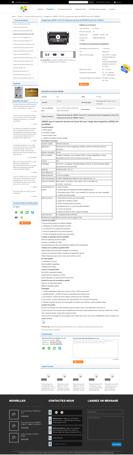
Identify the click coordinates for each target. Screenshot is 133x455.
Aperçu (40, 9)
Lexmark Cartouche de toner (21, 47)
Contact (112, 9)
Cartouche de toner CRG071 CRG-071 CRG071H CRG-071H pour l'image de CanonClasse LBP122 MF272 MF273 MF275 (32, 423)
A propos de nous (65, 9)
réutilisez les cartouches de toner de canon (90, 327)
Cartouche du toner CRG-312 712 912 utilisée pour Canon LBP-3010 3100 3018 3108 (63, 388)
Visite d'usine (80, 9)
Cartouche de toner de (20, 24)
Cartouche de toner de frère (21, 30)
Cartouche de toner (19, 27)
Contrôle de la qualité (97, 9)
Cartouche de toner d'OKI (20, 54)
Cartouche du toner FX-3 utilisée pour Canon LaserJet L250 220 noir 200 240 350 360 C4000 (96, 388)
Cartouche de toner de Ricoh (21, 61)
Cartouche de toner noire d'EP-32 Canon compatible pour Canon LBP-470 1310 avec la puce (48, 388)
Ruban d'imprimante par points (22, 78)
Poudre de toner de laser (20, 74)
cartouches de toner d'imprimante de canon (63, 327)
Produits (50, 9)
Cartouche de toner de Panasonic (23, 57)
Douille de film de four (19, 71)
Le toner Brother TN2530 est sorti (31, 412)
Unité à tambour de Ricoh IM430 (30, 435)
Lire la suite (24, 416)
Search (91, 2)
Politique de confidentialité (27, 453)
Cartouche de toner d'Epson (21, 41)
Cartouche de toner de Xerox (21, 64)
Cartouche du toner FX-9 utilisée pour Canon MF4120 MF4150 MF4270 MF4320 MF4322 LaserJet (112, 388)
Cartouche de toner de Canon (33, 16)
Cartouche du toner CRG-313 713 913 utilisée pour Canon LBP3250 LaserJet (79, 387)
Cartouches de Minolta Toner (22, 51)
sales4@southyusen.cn (22, 2)
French (119, 2)
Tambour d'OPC (18, 68)
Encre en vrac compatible (20, 37)
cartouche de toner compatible (50, 330)
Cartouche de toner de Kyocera (22, 44)
